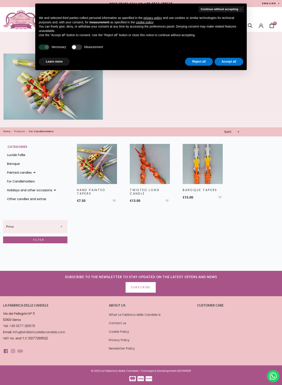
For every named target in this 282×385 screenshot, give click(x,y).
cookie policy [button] (144, 22)
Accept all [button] (229, 61)
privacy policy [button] (152, 18)
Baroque (13, 164)
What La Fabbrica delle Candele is (135, 314)
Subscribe (140, 287)
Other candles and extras (26, 199)
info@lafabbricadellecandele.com (39, 332)
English (271, 3)
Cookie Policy (119, 331)
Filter (38, 240)
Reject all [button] (199, 61)
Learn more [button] (54, 61)
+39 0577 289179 (22, 326)
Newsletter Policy (122, 348)
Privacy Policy (119, 340)
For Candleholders (21, 181)
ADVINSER (184, 371)
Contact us (117, 323)
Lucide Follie (16, 155)
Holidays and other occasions (32, 190)
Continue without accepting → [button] (221, 9)
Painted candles (21, 172)
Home (6, 131)
